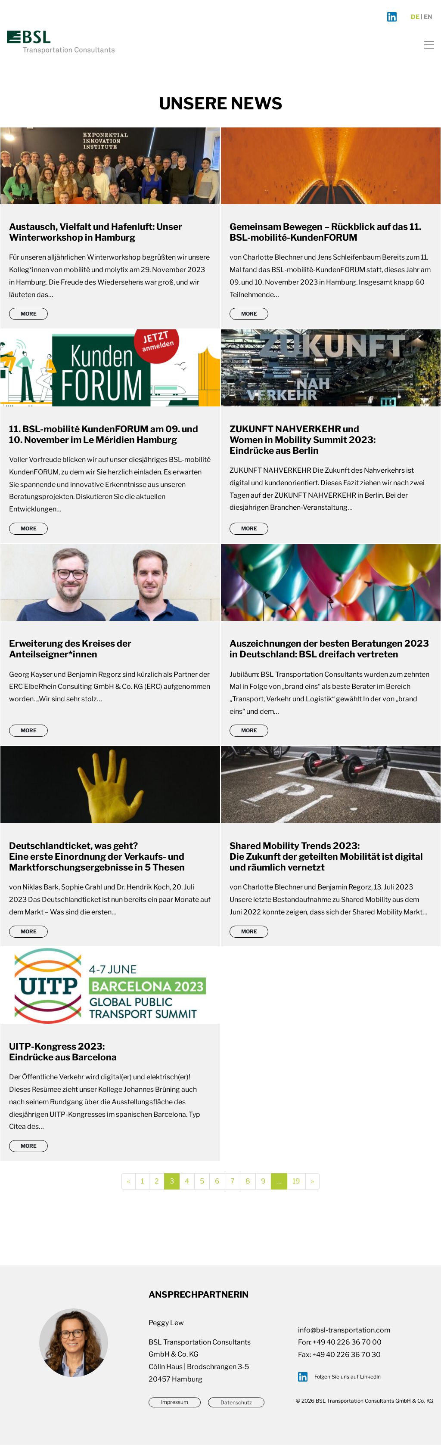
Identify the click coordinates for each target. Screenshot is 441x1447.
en (428, 18)
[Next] (312, 1183)
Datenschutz (236, 1404)
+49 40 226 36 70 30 (346, 1357)
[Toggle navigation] (426, 44)
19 (299, 1183)
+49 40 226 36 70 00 (347, 1344)
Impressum (174, 1404)
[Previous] (128, 1183)
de (415, 18)
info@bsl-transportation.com (344, 1332)
